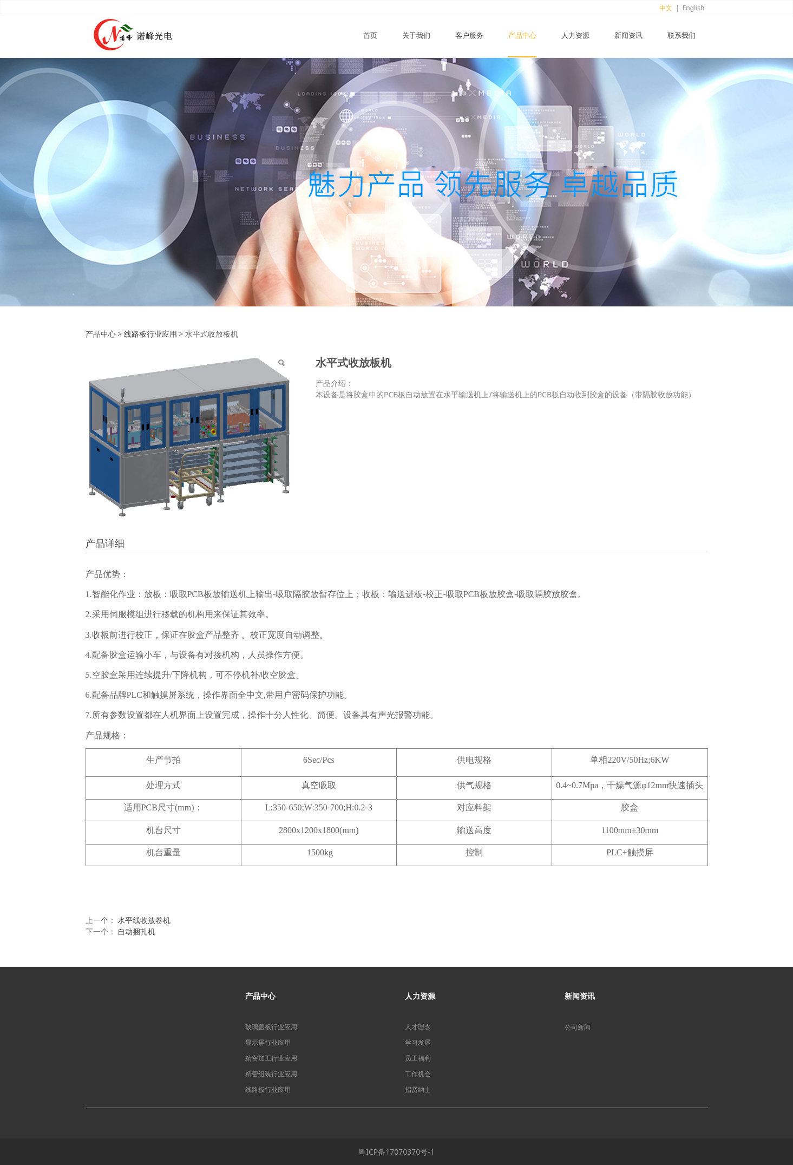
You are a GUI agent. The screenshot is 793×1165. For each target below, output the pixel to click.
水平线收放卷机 (144, 920)
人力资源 (575, 36)
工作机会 (418, 1073)
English (694, 7)
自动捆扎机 (136, 931)
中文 (665, 7)
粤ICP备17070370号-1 (396, 1152)
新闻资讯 (628, 36)
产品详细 (105, 542)
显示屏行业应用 (268, 1042)
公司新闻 (578, 1027)
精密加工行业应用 (271, 1058)
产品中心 (522, 36)
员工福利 (418, 1058)
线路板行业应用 (150, 334)
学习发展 (418, 1042)
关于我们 (416, 36)
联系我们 (681, 36)
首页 (370, 36)
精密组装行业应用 (271, 1073)
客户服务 (469, 36)
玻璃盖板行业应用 (271, 1026)
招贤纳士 (418, 1089)
